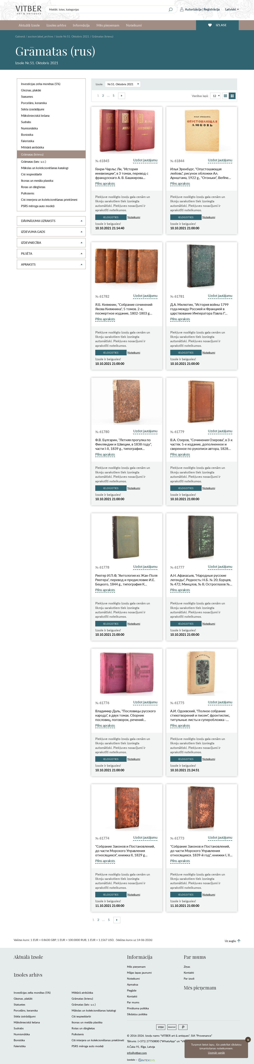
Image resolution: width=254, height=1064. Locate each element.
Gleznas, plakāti (31, 90)
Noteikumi (134, 25)
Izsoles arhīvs (56, 25)
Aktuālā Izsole (29, 25)
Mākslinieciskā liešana (35, 116)
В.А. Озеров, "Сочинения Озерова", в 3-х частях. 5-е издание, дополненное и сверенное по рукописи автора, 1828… (201, 444)
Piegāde (131, 990)
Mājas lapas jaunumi (139, 972)
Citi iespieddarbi (31, 174)
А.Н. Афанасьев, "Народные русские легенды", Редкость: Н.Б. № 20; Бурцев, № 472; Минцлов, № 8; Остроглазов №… (201, 579)
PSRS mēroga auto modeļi (38, 206)
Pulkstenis (27, 193)
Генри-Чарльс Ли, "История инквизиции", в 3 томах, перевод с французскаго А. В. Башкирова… (121, 173)
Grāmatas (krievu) (32, 154)
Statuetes (27, 96)
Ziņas (187, 966)
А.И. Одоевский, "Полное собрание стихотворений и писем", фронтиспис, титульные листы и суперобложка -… (200, 715)
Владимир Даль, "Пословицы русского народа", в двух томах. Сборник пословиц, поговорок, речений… (125, 715)
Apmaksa (132, 984)
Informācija (81, 25)
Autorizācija (191, 9)
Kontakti (132, 996)
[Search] (171, 9)
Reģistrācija (212, 9)
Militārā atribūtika (32, 147)
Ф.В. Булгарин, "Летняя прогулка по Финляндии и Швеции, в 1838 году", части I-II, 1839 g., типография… (123, 444)
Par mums (133, 1002)
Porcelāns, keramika (34, 103)
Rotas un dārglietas (33, 187)
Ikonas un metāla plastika (37, 181)
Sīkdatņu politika (137, 1014)
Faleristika (27, 141)
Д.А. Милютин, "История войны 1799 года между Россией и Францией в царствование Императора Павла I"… (199, 308)
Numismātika (29, 128)
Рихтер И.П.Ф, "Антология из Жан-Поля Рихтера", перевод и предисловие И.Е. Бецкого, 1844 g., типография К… (126, 579)
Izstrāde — (140, 1058)
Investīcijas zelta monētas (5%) (40, 84)
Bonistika (27, 135)
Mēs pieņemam (107, 25)
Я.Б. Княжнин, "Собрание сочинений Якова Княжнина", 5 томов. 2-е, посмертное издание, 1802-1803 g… (123, 308)
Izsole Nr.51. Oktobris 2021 (72, 36)
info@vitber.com (137, 1053)
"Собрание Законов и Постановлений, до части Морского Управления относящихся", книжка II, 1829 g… (125, 850)
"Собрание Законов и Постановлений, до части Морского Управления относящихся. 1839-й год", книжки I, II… (201, 850)
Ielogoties (111, 217)
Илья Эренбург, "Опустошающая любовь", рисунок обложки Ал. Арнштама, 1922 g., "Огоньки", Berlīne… (200, 173)
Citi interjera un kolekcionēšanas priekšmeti (49, 200)
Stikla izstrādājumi (32, 109)
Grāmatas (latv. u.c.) (33, 161)
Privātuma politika (138, 1008)
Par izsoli (189, 978)
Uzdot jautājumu (145, 160)
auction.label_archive (40, 36)
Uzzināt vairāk (216, 1052)
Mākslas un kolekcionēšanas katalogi (44, 168)
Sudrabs (26, 122)
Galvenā (20, 36)
